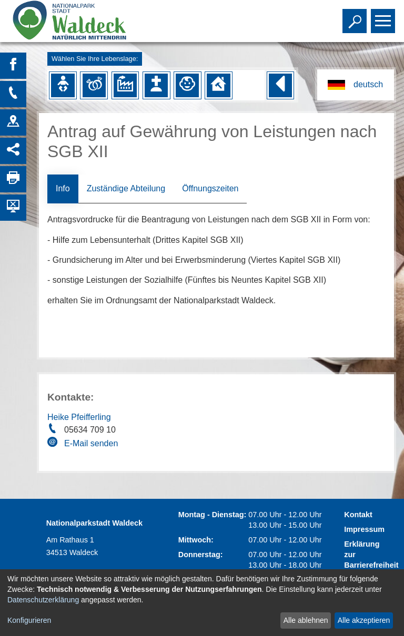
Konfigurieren (29, 620)
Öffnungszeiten (210, 188)
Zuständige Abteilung (126, 188)
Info (63, 188)
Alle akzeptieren (364, 620)
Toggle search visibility (356, 16)
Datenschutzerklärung (43, 600)
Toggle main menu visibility (384, 16)
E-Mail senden (91, 443)
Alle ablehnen (306, 620)
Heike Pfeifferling (79, 417)
